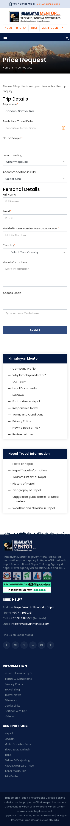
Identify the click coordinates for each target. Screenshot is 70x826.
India (8, 755)
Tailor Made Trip (16, 771)
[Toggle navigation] (5, 37)
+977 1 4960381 (22, 613)
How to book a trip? (18, 673)
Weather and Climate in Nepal (34, 508)
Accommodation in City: (19, 172)
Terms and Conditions (28, 414)
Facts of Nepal (23, 464)
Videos (9, 716)
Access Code (12, 293)
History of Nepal (24, 483)
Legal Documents (25, 388)
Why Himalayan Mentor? (29, 375)
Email (7, 211)
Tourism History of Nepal (29, 477)
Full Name (10, 194)
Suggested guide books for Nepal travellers (36, 499)
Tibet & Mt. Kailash (17, 749)
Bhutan (10, 739)
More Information (15, 262)
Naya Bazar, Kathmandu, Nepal (34, 607)
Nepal (9, 733)
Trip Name (10, 104)
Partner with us (23, 434)
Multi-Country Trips (18, 744)
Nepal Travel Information (30, 470)
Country (9, 245)
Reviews (18, 395)
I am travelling (12, 155)
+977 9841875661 (23, 4)
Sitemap (11, 700)
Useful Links (12, 705)
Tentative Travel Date (18, 121)
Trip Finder (12, 776)
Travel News (13, 695)
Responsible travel (25, 408)
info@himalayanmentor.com (30, 624)
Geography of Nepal (27, 490)
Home (6, 67)
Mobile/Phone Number (31, 228)
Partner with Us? (16, 711)
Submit (35, 330)
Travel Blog (12, 689)
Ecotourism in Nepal (26, 401)
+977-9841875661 (20, 618)
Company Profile (24, 369)
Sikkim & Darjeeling (17, 760)
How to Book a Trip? (26, 428)
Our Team (19, 382)
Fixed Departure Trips (19, 765)
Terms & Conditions (18, 679)
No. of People (13, 138)
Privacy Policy (22, 421)
